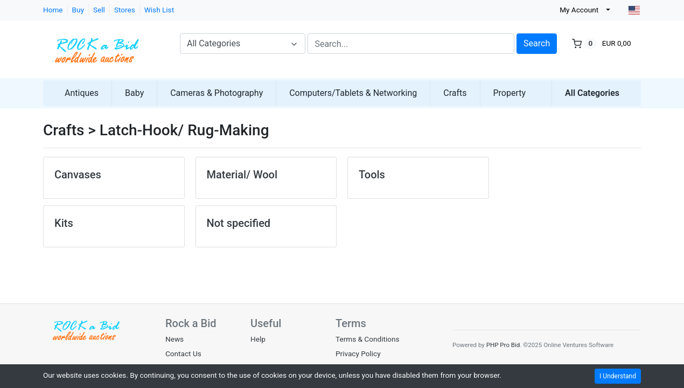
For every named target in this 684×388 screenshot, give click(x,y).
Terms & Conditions (368, 339)
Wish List (159, 9)
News (174, 339)
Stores (124, 9)
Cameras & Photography (216, 93)
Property (509, 93)
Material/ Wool (242, 174)
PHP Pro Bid (503, 345)
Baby (134, 93)
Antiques (82, 93)
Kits (63, 223)
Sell (99, 9)
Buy (78, 9)
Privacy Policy (358, 353)
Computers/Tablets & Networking (353, 93)
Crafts (454, 93)
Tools (372, 174)
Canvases (77, 174)
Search (537, 43)
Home (53, 9)
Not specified (239, 223)
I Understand (617, 376)
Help (258, 339)
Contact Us (183, 353)
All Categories (592, 93)
